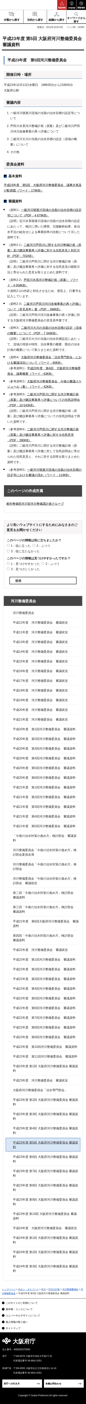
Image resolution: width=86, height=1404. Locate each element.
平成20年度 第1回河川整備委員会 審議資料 (44, 729)
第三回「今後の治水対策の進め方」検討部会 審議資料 (45, 909)
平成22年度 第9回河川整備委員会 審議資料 (44, 1037)
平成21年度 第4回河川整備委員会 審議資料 (44, 816)
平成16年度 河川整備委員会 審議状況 (40, 671)
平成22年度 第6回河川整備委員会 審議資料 (44, 1008)
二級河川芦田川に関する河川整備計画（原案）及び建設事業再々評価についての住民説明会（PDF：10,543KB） (43, 400)
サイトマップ (13, 1328)
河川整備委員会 (23, 601)
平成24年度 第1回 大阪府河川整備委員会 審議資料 (45, 1240)
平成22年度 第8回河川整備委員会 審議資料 (44, 1027)
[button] (62, 5)
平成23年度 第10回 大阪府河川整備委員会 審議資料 (45, 1216)
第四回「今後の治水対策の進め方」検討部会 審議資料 (45, 938)
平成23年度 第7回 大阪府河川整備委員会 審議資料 (45, 1173)
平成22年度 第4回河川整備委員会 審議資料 (44, 988)
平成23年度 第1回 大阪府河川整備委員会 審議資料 (45, 1068)
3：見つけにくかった (25, 569)
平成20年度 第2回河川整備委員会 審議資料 (44, 738)
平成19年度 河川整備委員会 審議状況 (40, 700)
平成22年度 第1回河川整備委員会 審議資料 (44, 959)
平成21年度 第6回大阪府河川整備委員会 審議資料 (46, 924)
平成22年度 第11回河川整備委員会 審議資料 (45, 1056)
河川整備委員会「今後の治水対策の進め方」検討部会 (45, 866)
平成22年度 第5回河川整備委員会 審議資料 (44, 998)
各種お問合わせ (53, 1383)
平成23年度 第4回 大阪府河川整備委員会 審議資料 (45, 1130)
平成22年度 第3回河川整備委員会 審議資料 (44, 979)
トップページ (9, 1289)
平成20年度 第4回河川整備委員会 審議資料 (44, 758)
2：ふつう (43, 545)
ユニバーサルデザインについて (23, 1315)
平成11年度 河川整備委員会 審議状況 (40, 632)
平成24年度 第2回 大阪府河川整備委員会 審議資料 (45, 1254)
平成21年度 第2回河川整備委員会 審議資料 (44, 797)
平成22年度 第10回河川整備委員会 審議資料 (45, 1046)
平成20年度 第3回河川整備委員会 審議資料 (44, 748)
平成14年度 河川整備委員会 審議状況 (40, 651)
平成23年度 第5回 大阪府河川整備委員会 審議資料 (45, 1145)
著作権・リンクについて (19, 1309)
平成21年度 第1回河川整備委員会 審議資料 (44, 787)
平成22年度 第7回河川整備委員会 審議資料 (44, 1017)
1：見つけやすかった (25, 563)
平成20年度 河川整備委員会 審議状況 (40, 709)
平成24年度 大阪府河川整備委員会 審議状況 (45, 1228)
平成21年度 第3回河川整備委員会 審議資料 (44, 806)
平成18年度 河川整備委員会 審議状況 (40, 690)
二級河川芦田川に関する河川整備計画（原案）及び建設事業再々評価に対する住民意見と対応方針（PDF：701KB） (44, 250)
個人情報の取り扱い (17, 1322)
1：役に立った (21, 545)
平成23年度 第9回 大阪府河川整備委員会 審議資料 (45, 1202)
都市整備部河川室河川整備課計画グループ (35, 503)
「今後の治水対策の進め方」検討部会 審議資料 (45, 838)
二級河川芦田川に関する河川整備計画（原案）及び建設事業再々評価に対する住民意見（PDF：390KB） (43, 435)
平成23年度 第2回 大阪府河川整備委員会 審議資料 (45, 1102)
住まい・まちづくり (28, 1289)
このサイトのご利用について (22, 1303)
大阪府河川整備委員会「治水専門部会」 (40, 1090)
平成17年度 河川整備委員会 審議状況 (40, 680)
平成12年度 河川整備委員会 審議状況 (40, 622)
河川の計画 (54, 1289)
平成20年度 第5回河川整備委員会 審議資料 (44, 768)
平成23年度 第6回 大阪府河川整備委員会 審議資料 (45, 1159)
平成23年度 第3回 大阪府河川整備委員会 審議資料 (45, 1116)
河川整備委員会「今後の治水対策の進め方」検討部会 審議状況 (45, 881)
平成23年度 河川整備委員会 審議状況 (40, 1080)
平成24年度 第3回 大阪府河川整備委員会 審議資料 (45, 1268)
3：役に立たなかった (25, 551)
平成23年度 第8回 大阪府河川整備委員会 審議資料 (45, 1188)
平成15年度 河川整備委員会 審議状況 (40, 661)
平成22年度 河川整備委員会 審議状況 (40, 949)
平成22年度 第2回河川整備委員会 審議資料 (44, 969)
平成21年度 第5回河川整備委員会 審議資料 (44, 826)
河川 (43, 1289)
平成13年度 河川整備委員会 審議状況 (40, 642)
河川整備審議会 (70, 1289)
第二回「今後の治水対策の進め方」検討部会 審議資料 (45, 895)
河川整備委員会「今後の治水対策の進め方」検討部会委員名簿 (45, 852)
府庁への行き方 (12, 1383)
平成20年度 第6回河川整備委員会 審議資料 (44, 777)
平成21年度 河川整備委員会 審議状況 (40, 719)
